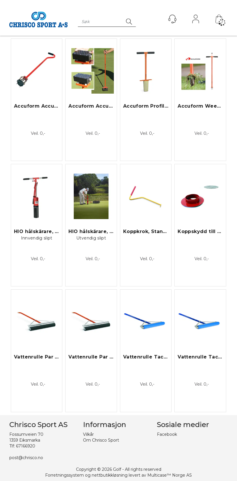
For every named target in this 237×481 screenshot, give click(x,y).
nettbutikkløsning (110, 475)
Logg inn (195, 20)
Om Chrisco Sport (101, 440)
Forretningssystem (64, 475)
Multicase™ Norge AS (169, 475)
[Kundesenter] (172, 19)
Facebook (167, 434)
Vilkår (88, 434)
